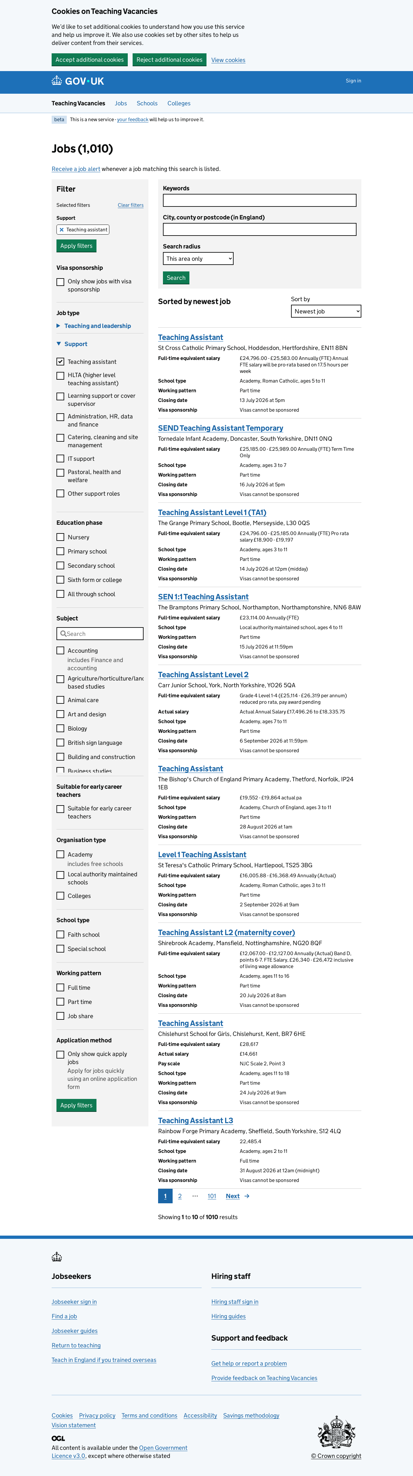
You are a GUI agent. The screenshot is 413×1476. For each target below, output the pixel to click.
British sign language (95, 742)
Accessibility (200, 1415)
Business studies (90, 771)
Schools (147, 103)
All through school (91, 594)
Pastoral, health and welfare (94, 476)
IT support (81, 458)
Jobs (121, 103)
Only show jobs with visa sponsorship (100, 285)
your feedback (132, 119)
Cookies (62, 1415)
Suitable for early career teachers (100, 812)
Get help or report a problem (249, 1363)
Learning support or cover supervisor (102, 399)
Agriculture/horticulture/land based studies (106, 682)
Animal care (83, 700)
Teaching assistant (86, 230)
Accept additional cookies (89, 59)
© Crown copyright (336, 1456)
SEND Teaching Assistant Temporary (220, 428)
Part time (80, 1002)
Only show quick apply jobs (97, 1058)
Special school (87, 949)
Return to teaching (76, 1345)
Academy (80, 854)
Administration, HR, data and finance (100, 420)
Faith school (84, 934)
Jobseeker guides (75, 1330)
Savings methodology (251, 1415)
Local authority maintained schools (102, 878)
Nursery (78, 537)
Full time (79, 987)
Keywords (176, 188)
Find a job (64, 1316)
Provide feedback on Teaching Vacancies (264, 1378)
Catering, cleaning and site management (103, 441)
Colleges (179, 103)
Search (176, 277)
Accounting (83, 650)
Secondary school (91, 565)
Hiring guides (228, 1316)
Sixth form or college (95, 580)
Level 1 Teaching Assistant (202, 854)
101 (212, 1196)
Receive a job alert (76, 169)
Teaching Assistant (190, 337)
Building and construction (101, 757)
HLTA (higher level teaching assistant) (93, 379)
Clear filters (131, 205)
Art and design (87, 714)
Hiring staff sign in (234, 1301)
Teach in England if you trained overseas (104, 1360)
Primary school (87, 551)
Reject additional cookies (169, 59)
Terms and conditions (149, 1415)
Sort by (300, 299)
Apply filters (76, 245)
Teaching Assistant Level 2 (203, 674)
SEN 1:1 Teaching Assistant (203, 596)
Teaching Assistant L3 (195, 1120)
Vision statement (74, 1425)
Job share (80, 1016)
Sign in (353, 81)
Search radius (181, 246)
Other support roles (94, 493)
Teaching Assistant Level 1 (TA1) (212, 512)
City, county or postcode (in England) (214, 217)
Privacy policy (97, 1415)
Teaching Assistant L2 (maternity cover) (226, 932)
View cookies (228, 60)
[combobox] (100, 633)
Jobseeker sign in (74, 1301)
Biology (77, 728)
